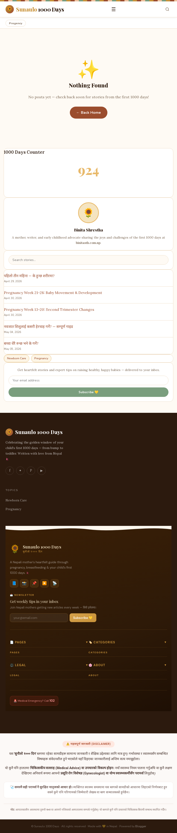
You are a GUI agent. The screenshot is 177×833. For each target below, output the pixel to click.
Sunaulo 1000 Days (34, 432)
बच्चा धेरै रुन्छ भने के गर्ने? (21, 343)
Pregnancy (41, 358)
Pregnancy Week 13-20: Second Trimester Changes (49, 309)
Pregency (15, 23)
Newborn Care (16, 358)
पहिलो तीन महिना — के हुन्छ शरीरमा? (29, 275)
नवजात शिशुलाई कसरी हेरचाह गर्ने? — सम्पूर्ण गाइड (38, 326)
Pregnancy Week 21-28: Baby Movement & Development (53, 292)
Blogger (140, 826)
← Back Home (88, 112)
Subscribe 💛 (88, 392)
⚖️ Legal (49, 665)
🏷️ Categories (127, 642)
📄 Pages (49, 642)
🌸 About (127, 665)
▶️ (44, 583)
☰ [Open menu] (113, 9)
